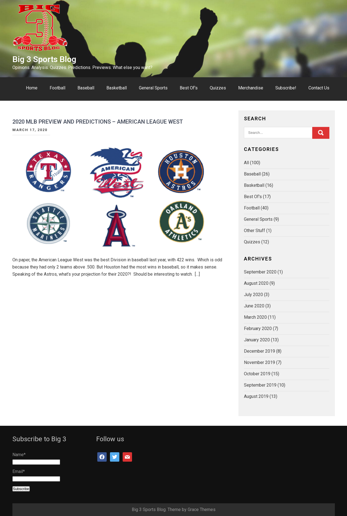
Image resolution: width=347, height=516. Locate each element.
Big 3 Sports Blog (44, 59)
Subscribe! (285, 88)
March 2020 (255, 317)
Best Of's (253, 196)
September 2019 (260, 385)
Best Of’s (189, 88)
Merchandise (250, 88)
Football (57, 88)
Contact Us (318, 88)
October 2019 (257, 373)
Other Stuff (254, 230)
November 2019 (259, 362)
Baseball (85, 88)
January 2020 (257, 339)
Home (31, 88)
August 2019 (256, 396)
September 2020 (260, 272)
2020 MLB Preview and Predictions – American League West (97, 121)
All (246, 162)
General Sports (153, 88)
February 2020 (258, 328)
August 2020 (256, 283)
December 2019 (259, 351)
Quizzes (218, 88)
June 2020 (254, 305)
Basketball (116, 88)
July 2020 (253, 294)
